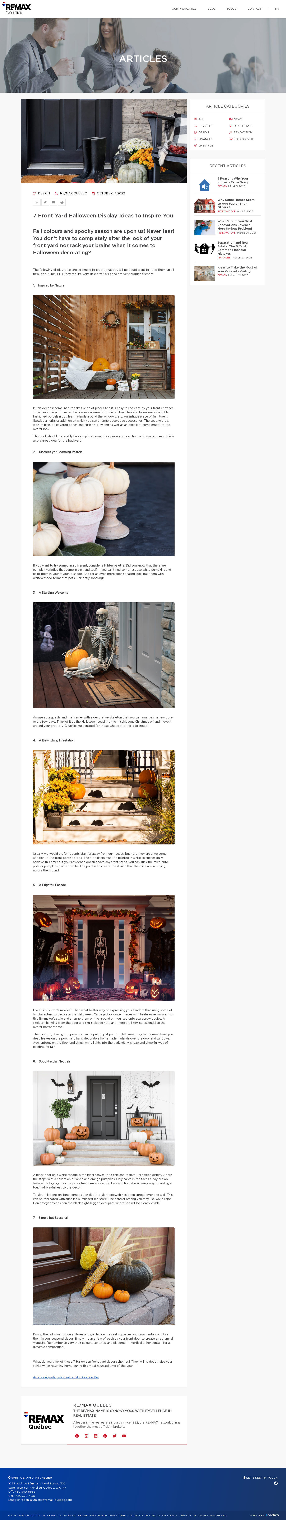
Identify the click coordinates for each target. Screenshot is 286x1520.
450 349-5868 (25, 1491)
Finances (203, 139)
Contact (255, 9)
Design (41, 193)
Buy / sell (204, 126)
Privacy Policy (167, 1516)
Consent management (212, 1516)
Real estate (241, 126)
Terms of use (187, 1516)
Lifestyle (203, 145)
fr (277, 9)
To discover (241, 139)
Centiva (272, 1515)
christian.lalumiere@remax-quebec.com (44, 1500)
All (199, 119)
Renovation (240, 132)
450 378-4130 (25, 1496)
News (235, 119)
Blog (211, 9)
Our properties (184, 9)
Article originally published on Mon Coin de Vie (66, 1377)
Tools (231, 9)
